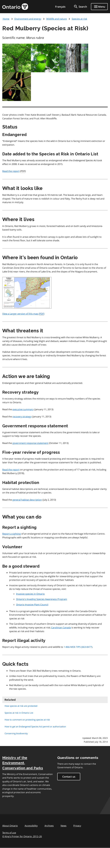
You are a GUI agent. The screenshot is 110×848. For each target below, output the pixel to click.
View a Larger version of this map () (23, 314)
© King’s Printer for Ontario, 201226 (22, 836)
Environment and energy (27, 18)
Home (6, 18)
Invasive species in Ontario (30, 593)
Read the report (10, 171)
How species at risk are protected (21, 705)
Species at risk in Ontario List (19, 712)
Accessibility (31, 825)
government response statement (30, 443)
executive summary (23, 409)
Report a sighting (11, 533)
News (63, 825)
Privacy (77, 825)
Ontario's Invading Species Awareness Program (41, 599)
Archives (49, 825)
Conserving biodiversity (16, 733)
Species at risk (79, 18)
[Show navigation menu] (99, 6)
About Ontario (10, 825)
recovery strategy (21, 416)
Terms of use (9, 832)
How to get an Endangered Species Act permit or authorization (35, 726)
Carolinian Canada (61, 627)
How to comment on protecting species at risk (27, 719)
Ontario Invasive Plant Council (32, 604)
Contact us (68, 776)
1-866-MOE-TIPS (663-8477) (78, 646)
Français (60, 6)
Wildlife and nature (56, 18)
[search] (80, 6)
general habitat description (27, 499)
